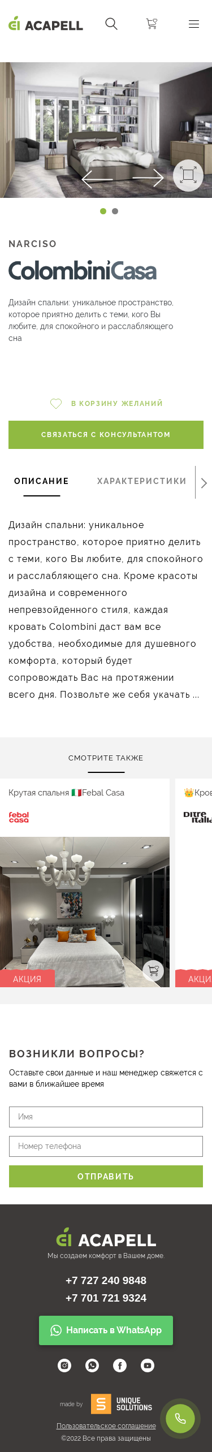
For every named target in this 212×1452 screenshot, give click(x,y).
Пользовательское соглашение (106, 1426)
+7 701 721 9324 (106, 1298)
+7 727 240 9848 (106, 1280)
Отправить (106, 1176)
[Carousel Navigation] (106, 52)
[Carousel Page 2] (115, 211)
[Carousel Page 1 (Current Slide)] (103, 211)
